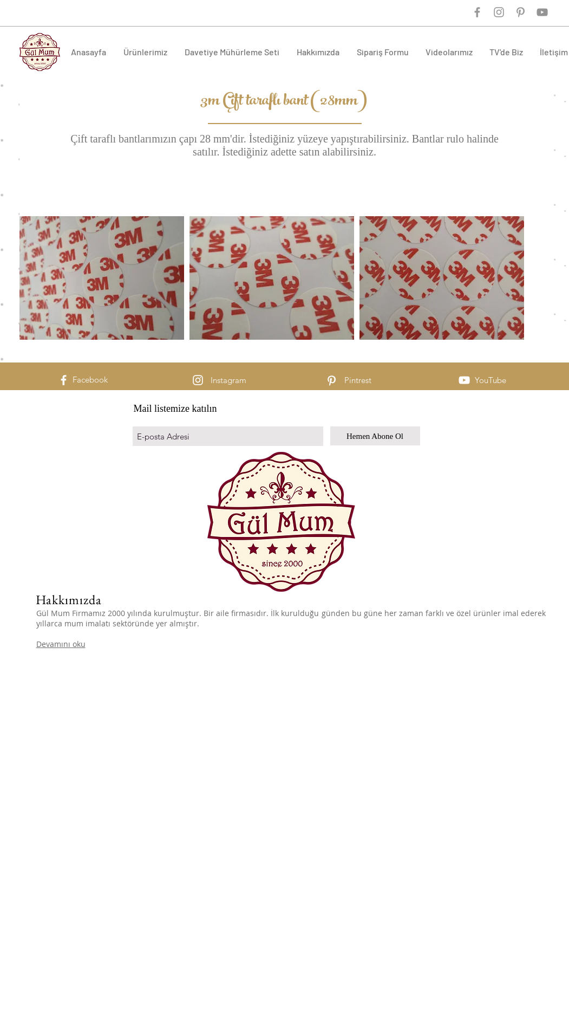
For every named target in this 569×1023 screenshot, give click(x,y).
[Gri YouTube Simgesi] (542, 12)
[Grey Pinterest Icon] (520, 12)
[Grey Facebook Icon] (477, 12)
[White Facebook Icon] (63, 380)
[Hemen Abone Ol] (375, 435)
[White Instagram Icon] (198, 380)
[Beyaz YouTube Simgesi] (464, 380)
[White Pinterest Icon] (331, 380)
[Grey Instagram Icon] (499, 12)
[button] (145, 52)
